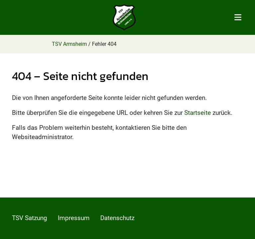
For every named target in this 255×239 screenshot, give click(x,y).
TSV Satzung (29, 218)
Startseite (197, 113)
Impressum (74, 218)
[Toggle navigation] (237, 17)
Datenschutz (117, 218)
